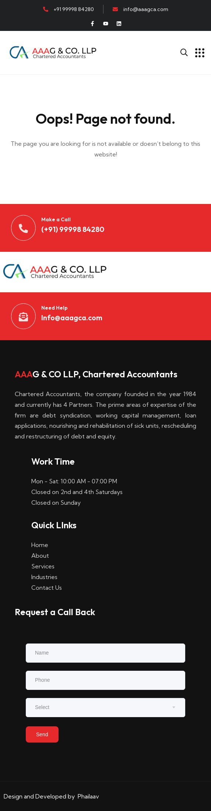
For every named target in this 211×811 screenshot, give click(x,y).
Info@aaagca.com (71, 317)
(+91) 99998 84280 (72, 229)
